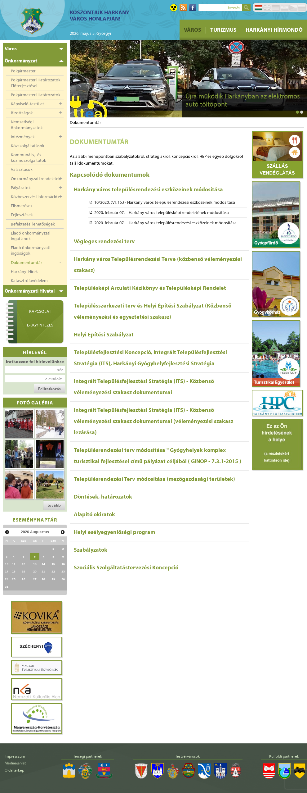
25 (14, 579)
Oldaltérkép (14, 770)
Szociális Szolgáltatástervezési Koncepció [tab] (126, 567)
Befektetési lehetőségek (33, 224)
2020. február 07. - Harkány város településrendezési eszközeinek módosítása (165, 223)
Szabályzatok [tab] (90, 549)
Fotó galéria (35, 402)
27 (35, 579)
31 (6, 586)
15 (53, 564)
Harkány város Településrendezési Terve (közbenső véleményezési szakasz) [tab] (158, 264)
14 (43, 564)
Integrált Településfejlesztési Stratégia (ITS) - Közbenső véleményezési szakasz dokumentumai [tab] (144, 386)
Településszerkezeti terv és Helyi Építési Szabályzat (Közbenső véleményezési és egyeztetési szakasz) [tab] (152, 311)
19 (23, 571)
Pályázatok (21, 187)
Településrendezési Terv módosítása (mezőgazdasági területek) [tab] (154, 478)
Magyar (258, 7)
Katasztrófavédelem (29, 280)
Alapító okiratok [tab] (94, 514)
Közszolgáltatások (27, 145)
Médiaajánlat (15, 762)
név (60, 369)
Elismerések (22, 205)
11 (14, 564)
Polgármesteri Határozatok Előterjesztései (35, 82)
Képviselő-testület (27, 104)
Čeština (293, 7)
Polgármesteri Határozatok (35, 95)
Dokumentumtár (26, 262)
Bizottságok (22, 113)
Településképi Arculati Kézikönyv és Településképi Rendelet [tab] (150, 287)
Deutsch (275, 7)
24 (6, 579)
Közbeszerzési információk (35, 196)
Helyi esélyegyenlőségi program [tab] (114, 532)
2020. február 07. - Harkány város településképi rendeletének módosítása (161, 212)
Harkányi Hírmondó (274, 29)
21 (43, 571)
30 (63, 579)
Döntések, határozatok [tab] (103, 496)
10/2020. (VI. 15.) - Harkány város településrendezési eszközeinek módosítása (164, 202)
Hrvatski (284, 7)
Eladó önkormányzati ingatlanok (30, 235)
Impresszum (15, 756)
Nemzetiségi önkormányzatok (27, 124)
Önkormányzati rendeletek (35, 178)
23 (63, 571)
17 (6, 571)
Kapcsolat (40, 311)
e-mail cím (54, 378)
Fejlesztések (22, 214)
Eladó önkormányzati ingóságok (30, 250)
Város (192, 29)
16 (63, 564)
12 (23, 564)
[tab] (35, 49)
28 (43, 579)
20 (35, 571)
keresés (234, 7)
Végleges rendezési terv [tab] (104, 241)
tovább (54, 505)
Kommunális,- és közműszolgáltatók (28, 157)
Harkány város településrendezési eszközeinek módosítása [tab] (148, 189)
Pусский (301, 7)
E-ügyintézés (40, 325)
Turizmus (223, 29)
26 (23, 579)
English (267, 7)
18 (14, 571)
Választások (22, 169)
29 (53, 579)
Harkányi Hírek (24, 271)
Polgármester (23, 71)
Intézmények (23, 136)
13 (35, 564)
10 (6, 564)
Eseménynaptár (35, 519)
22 (53, 571)
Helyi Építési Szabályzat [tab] (104, 334)
